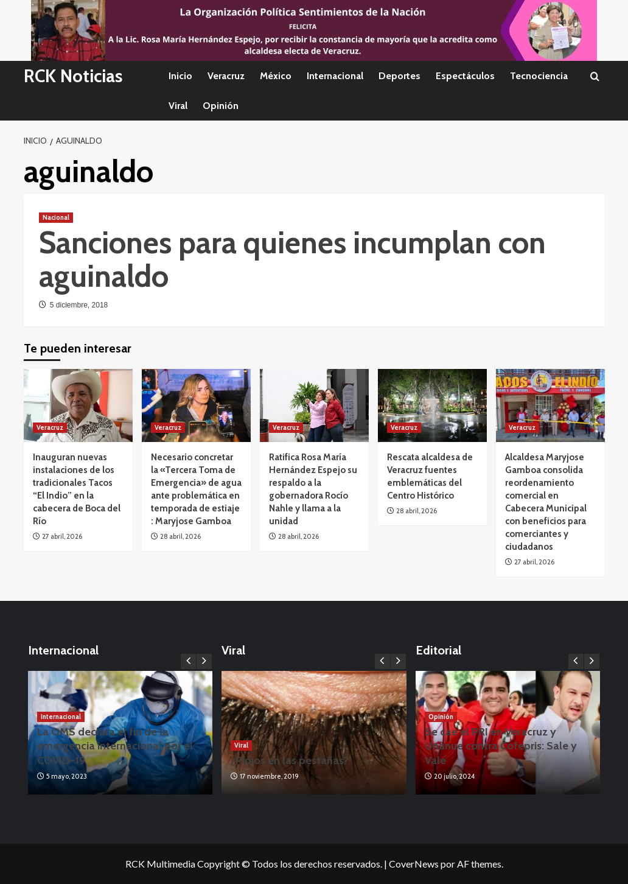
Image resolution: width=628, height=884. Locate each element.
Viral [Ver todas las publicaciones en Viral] (241, 745)
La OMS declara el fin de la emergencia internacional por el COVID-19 (115, 746)
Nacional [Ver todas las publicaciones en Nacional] (56, 217)
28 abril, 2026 (180, 536)
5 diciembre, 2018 (79, 305)
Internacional (335, 76)
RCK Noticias (75, 76)
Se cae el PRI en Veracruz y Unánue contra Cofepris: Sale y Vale (501, 746)
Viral (178, 105)
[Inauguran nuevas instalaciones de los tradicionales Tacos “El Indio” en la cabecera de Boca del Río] (78, 405)
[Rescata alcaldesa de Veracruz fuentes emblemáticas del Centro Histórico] (432, 405)
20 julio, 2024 (454, 776)
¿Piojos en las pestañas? (290, 760)
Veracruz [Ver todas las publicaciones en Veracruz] (50, 427)
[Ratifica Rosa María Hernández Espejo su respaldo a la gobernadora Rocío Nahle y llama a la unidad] (314, 405)
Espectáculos (465, 76)
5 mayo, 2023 (66, 776)
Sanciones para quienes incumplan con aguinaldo (292, 259)
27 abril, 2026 (62, 536)
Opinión (221, 105)
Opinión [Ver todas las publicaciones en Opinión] (440, 716)
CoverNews (414, 863)
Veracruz (226, 76)
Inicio (180, 76)
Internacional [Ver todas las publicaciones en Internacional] (61, 716)
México (275, 76)
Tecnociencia (539, 76)
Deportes (399, 76)
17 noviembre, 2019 (269, 776)
